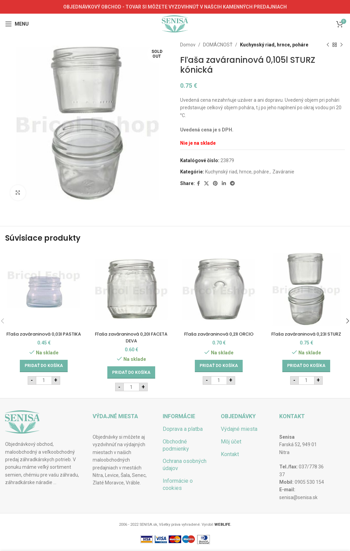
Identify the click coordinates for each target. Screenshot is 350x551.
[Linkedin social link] (224, 183)
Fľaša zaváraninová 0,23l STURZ (306, 337)
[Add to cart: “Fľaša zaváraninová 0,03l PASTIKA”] (44, 372)
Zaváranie (283, 171)
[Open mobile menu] (17, 24)
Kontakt (230, 454)
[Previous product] (327, 44)
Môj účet (231, 441)
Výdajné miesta (239, 429)
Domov (188, 44)
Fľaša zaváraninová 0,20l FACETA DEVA (131, 337)
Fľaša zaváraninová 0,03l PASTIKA (44, 337)
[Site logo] (175, 23)
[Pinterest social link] (215, 183)
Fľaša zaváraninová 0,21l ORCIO (218, 337)
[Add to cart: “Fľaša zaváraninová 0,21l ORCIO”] (219, 372)
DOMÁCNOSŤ (217, 44)
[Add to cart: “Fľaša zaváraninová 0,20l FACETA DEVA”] (131, 372)
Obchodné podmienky (176, 445)
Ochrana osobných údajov (184, 464)
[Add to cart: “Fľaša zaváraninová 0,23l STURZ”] (306, 372)
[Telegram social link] (232, 183)
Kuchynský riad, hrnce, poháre (274, 44)
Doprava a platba (183, 429)
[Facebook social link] (198, 183)
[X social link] (206, 183)
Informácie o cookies (178, 484)
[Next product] (341, 44)
